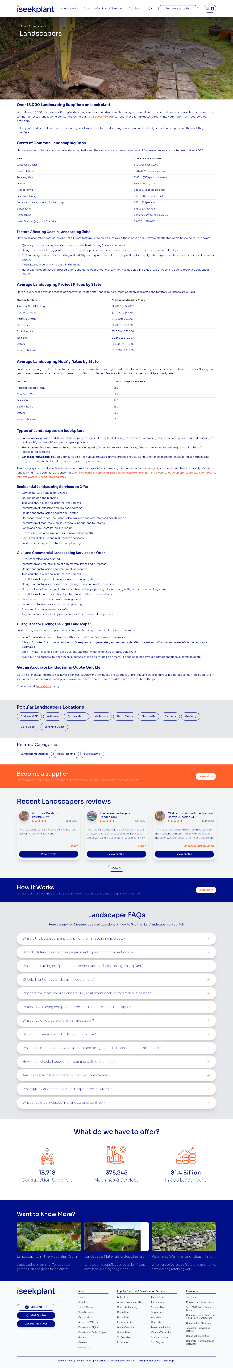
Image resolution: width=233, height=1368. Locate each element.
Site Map (169, 1360)
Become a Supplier (178, 8)
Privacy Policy (84, 1360)
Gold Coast (28, 726)
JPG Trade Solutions (45, 813)
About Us (83, 1302)
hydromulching (139, 472)
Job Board (135, 8)
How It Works (69, 8)
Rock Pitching (66, 753)
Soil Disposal (158, 1342)
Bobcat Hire (123, 1297)
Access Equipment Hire (129, 1302)
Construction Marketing (199, 1323)
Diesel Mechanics (160, 1327)
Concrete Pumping (127, 1307)
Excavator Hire (125, 1322)
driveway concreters (201, 472)
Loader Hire (157, 1297)
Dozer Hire (123, 1317)
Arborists (156, 1317)
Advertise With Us (88, 1322)
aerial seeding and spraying (91, 472)
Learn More (206, 776)
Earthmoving (158, 1302)
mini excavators (27, 477)
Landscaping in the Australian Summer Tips (54, 1256)
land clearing (158, 472)
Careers (82, 1342)
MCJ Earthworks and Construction (190, 813)
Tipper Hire (157, 1312)
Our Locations (86, 1317)
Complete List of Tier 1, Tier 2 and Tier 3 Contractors (201, 1316)
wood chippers (177, 472)
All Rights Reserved (149, 1360)
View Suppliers (86, 1312)
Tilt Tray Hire (123, 1337)
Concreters (157, 1322)
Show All (116, 868)
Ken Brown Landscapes (115, 813)
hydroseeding (119, 472)
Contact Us (84, 1347)
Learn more (206, 890)
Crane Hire (123, 1312)
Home (24, 26)
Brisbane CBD (29, 716)
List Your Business (36, 1323)
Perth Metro (125, 716)
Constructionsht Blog (197, 1336)
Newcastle (148, 716)
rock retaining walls (53, 477)
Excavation (123, 1342)
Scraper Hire (158, 1307)
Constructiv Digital (88, 1327)
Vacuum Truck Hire (161, 1332)
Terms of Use (65, 1360)
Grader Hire (123, 1332)
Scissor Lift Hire (159, 1337)
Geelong (190, 716)
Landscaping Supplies (34, 753)
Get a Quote (43, 686)
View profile (48, 854)
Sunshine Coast (54, 726)
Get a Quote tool (97, 116)
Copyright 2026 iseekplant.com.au (114, 1360)
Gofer (81, 1337)
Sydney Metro (76, 716)
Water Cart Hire (125, 1327)
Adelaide (53, 716)
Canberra (170, 716)
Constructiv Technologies (92, 1332)
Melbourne (101, 716)
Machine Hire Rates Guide (200, 1302)
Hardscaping (92, 753)
